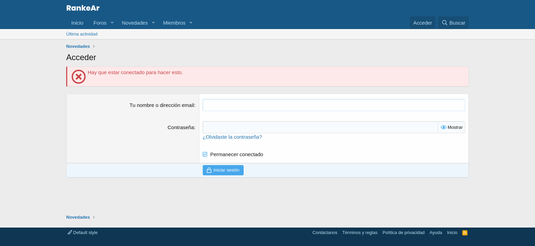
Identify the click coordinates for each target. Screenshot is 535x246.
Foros (99, 23)
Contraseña (181, 127)
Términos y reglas (359, 232)
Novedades (135, 23)
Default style (83, 232)
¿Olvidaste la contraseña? (232, 137)
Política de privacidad (403, 232)
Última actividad (82, 34)
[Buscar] (453, 22)
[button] (112, 22)
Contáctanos (325, 232)
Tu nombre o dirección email (162, 105)
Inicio (77, 23)
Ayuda (436, 232)
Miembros (174, 23)
